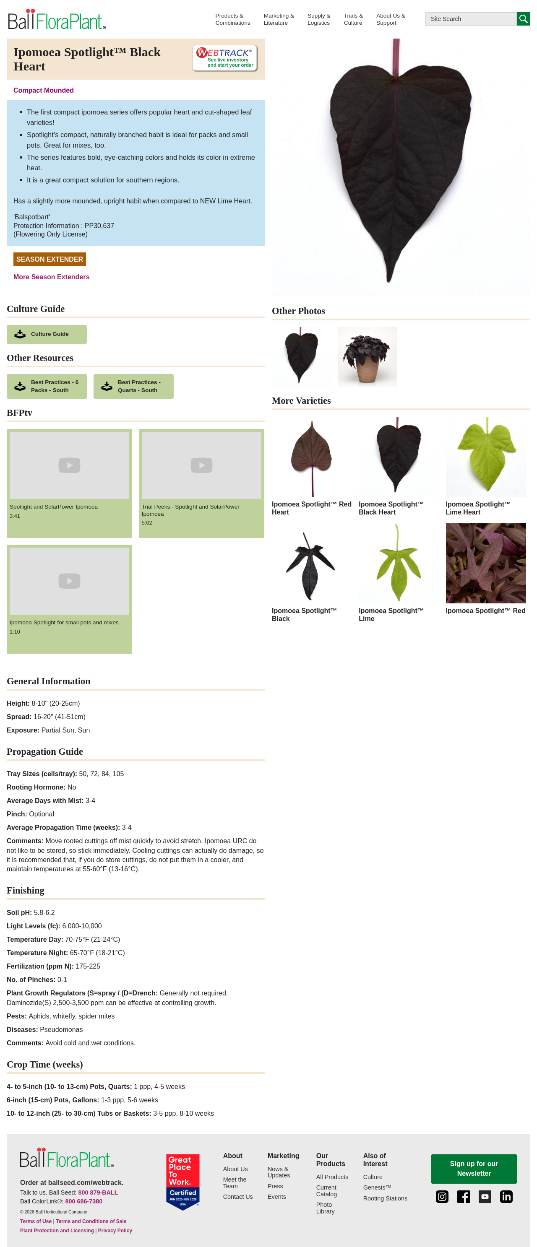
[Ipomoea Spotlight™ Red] (486, 568)
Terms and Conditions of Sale (91, 1221)
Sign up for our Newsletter (474, 1168)
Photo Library (325, 1208)
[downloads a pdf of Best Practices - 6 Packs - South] (47, 386)
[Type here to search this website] (471, 19)
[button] (233, 19)
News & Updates (279, 1172)
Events (277, 1197)
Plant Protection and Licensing (57, 1231)
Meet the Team (235, 1183)
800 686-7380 (83, 1201)
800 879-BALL (98, 1192)
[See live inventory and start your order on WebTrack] (221, 58)
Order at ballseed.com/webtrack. (71, 1182)
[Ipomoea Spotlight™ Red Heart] (312, 467)
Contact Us (238, 1197)
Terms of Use (36, 1221)
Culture (373, 1177)
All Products (332, 1177)
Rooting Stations (385, 1198)
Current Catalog (326, 1191)
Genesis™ (377, 1188)
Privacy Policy (115, 1231)
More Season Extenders (51, 277)
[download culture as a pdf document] (47, 334)
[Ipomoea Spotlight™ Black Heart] (399, 467)
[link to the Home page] (56, 19)
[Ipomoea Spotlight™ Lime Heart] (486, 467)
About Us (235, 1169)
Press (275, 1186)
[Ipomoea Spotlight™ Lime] (399, 573)
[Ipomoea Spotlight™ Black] (312, 573)
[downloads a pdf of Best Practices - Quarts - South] (134, 386)
